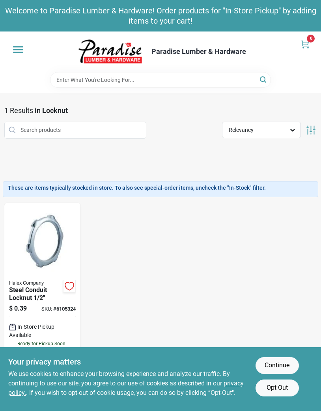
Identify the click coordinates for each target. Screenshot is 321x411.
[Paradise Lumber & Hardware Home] (110, 52)
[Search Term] (160, 80)
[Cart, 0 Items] (305, 44)
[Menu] (18, 49)
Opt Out (277, 387)
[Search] (263, 79)
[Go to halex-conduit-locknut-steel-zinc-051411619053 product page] (42, 305)
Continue (277, 365)
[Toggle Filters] (310, 130)
